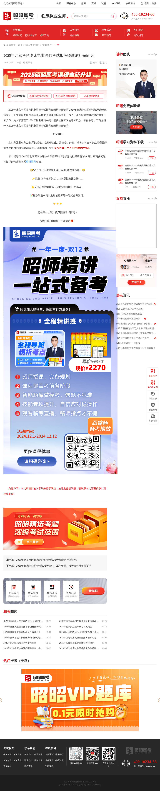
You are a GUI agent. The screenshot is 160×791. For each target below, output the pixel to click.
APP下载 (115, 3)
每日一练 (106, 41)
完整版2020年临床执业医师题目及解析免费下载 (140, 181)
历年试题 (106, 30)
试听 (103, 3)
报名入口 (44, 24)
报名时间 (30, 24)
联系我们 (28, 760)
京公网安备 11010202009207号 (89, 785)
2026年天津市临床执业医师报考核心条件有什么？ (79, 632)
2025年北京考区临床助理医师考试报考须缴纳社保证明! (41, 560)
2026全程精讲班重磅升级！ (129, 319)
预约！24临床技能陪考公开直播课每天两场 (136, 333)
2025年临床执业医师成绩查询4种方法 (134, 304)
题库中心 (59, 754)
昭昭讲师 (126, 65)
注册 (154, 3)
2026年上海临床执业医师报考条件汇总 (77, 638)
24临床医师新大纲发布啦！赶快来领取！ (135, 348)
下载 (152, 158)
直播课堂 (74, 41)
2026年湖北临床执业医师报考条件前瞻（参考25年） (79, 648)
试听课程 (49, 766)
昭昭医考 (27, 62)
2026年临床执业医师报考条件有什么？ (22, 632)
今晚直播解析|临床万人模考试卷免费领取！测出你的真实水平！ (136, 328)
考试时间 (17, 35)
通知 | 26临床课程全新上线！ (130, 314)
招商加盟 (38, 754)
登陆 (147, 3)
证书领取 (17, 41)
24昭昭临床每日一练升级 (128, 343)
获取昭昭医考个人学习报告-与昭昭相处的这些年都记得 (136, 324)
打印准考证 (31, 35)
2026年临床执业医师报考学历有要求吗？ (23, 627)
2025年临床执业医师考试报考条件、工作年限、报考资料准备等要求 (48, 566)
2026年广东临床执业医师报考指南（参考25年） (23, 648)
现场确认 (17, 30)
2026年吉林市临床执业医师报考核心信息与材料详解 (23, 638)
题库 (83, 3)
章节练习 (106, 35)
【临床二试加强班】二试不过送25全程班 (135, 338)
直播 (93, 3)
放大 (103, 62)
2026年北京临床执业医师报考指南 (19, 643)
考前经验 (74, 24)
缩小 (93, 62)
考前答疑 (74, 35)
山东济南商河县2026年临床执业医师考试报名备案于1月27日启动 (79, 621)
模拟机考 (106, 24)
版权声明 (28, 766)
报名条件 (17, 24)
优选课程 (138, 24)
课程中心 (71, 3)
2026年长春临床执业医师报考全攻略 (76, 643)
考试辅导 (138, 35)
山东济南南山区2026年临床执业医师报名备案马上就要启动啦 (23, 621)
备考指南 (74, 30)
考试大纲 (17, 760)
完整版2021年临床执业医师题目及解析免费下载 (140, 167)
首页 (59, 3)
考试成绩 (17, 754)
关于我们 (28, 754)
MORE (150, 54)
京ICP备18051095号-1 (67, 785)
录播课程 (49, 760)
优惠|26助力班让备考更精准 (129, 309)
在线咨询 (130, 3)
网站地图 (38, 760)
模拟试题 (59, 760)
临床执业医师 (32, 45)
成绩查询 (44, 35)
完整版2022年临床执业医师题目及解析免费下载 (140, 152)
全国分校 (138, 41)
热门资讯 (138, 30)
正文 (57, 45)
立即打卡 (136, 282)
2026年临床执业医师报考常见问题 (75, 627)
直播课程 (49, 754)
